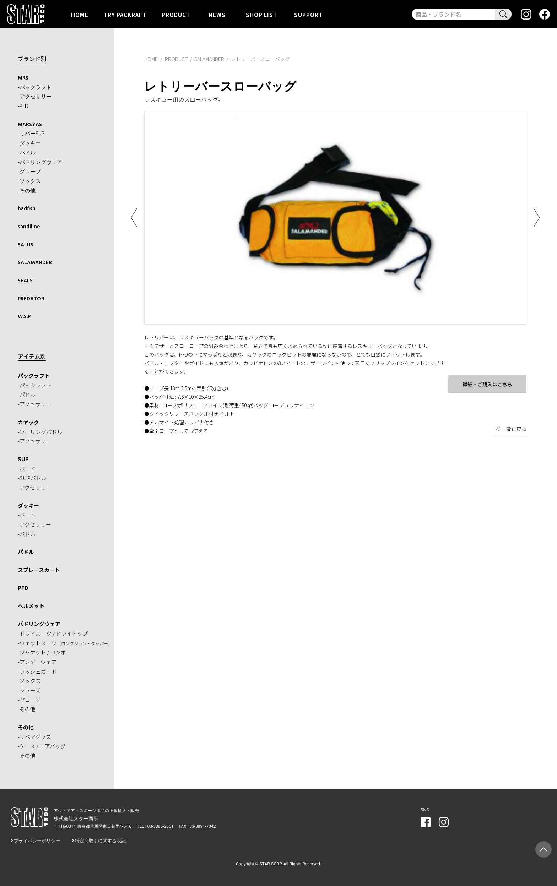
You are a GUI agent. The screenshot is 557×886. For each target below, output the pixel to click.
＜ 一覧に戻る (511, 429)
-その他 (27, 191)
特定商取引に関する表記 (100, 840)
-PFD (23, 106)
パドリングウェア (39, 623)
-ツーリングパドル (40, 431)
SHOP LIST (261, 14)
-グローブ (29, 172)
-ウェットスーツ (65, 643)
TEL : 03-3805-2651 (155, 826)
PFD (23, 588)
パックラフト (34, 375)
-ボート (27, 514)
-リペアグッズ (34, 736)
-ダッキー (29, 143)
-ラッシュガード (37, 671)
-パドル (27, 153)
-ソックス (29, 181)
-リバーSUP (31, 134)
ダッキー (28, 505)
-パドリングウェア (40, 162)
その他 (26, 727)
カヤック (28, 422)
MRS (23, 78)
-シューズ (29, 690)
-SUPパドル (32, 478)
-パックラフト (35, 87)
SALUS (25, 245)
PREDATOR (31, 299)
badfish (27, 209)
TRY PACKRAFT (125, 14)
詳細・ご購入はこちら (487, 384)
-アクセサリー (35, 97)
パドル (26, 551)
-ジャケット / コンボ (42, 652)
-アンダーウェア (37, 661)
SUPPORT (308, 14)
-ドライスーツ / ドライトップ (53, 633)
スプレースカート (39, 570)
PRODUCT (176, 14)
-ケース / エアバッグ (42, 746)
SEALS (25, 281)
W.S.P (24, 316)
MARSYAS (30, 124)
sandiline (29, 227)
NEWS (217, 14)
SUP (23, 459)
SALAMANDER (35, 263)
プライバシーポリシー (37, 840)
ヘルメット (31, 605)
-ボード (27, 468)
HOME (79, 14)
